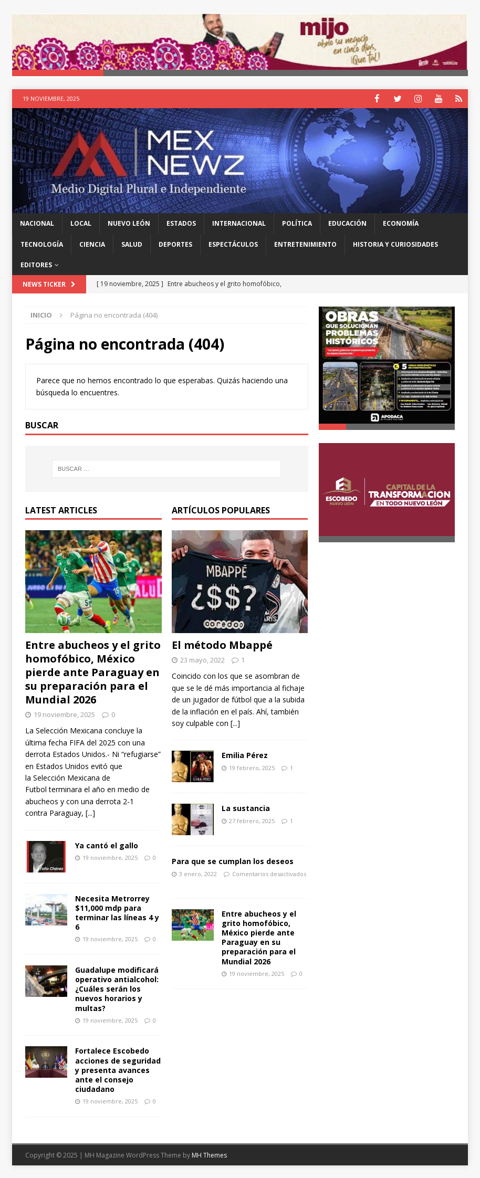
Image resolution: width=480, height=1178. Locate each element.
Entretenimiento (305, 243)
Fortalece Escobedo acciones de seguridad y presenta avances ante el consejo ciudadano (118, 1069)
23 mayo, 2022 (202, 659)
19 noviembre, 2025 (64, 714)
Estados (181, 222)
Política (297, 222)
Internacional (239, 222)
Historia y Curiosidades (395, 243)
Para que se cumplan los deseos (233, 861)
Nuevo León (129, 222)
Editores (36, 264)
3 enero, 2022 (198, 873)
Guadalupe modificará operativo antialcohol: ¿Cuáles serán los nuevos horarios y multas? (117, 988)
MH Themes (209, 1154)
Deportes (175, 243)
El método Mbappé (222, 644)
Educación (347, 222)
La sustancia (246, 808)
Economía (401, 222)
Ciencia (92, 243)
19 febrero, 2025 (252, 767)
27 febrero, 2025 (252, 820)
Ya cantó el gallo (106, 844)
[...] (90, 812)
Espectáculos (233, 243)
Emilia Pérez (245, 755)
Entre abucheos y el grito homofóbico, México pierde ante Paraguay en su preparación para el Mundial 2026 (93, 671)
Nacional (37, 222)
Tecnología (41, 243)
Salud (131, 243)
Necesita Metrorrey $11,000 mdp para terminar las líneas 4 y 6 (117, 911)
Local (80, 222)
